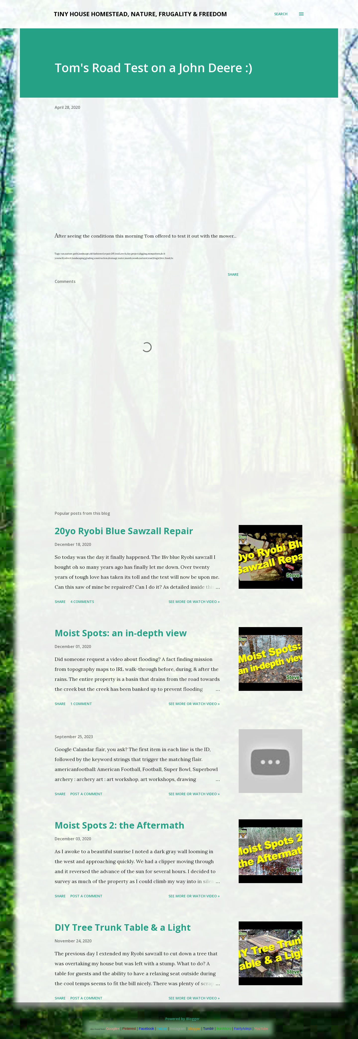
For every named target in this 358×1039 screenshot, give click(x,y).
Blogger (194, 1029)
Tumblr (208, 1029)
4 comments (82, 601)
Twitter (162, 1029)
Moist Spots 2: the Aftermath (119, 825)
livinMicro (224, 1029)
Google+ (112, 1029)
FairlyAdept (243, 1029)
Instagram (177, 1029)
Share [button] (233, 274)
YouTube (261, 1029)
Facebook (146, 1029)
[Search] (280, 14)
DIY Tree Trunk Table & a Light (123, 927)
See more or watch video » (194, 601)
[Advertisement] (139, 448)
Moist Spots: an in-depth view (121, 633)
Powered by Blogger (179, 1018)
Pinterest (129, 1029)
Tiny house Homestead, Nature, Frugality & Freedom (140, 14)
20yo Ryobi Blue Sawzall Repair (124, 531)
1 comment (81, 703)
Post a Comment (86, 793)
